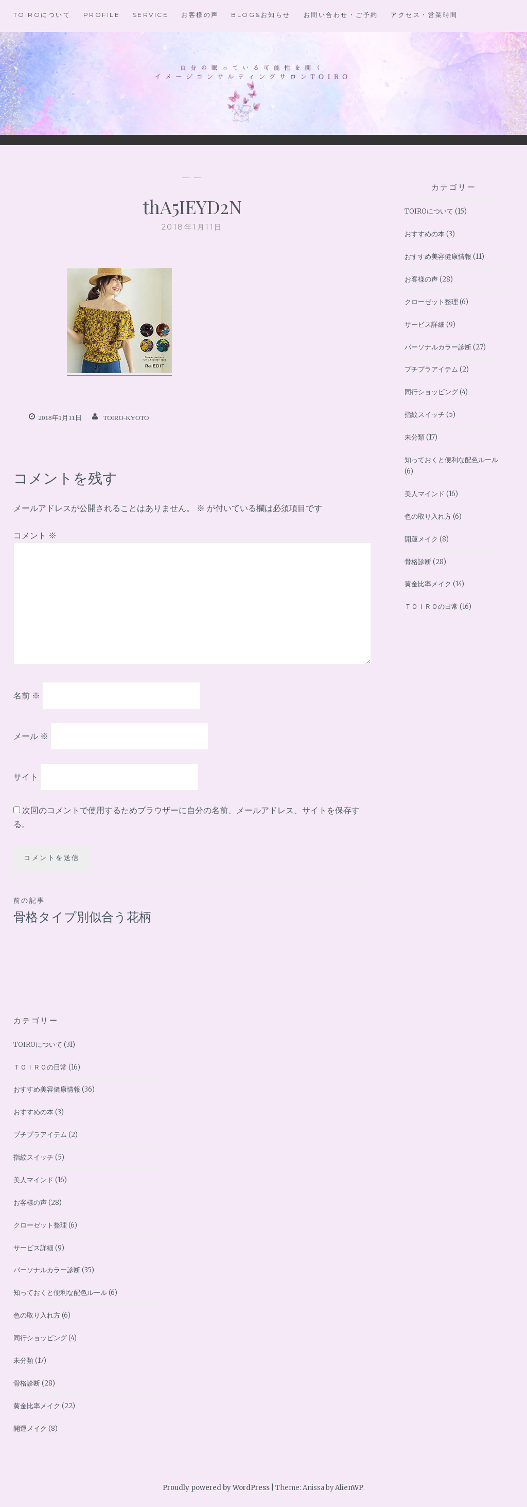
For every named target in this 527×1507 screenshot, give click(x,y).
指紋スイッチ (425, 414)
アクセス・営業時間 (424, 15)
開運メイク (421, 539)
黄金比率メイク (428, 584)
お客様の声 (200, 15)
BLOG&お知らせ (261, 15)
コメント (35, 535)
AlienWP (349, 1487)
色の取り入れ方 (428, 516)
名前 (26, 695)
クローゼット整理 (431, 301)
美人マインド (425, 493)
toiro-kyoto (126, 417)
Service (151, 15)
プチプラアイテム (431, 369)
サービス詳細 (425, 324)
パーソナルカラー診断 (438, 347)
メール (30, 736)
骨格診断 (418, 561)
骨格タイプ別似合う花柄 (102, 909)
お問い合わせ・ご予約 (341, 15)
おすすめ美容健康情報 (438, 256)
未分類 (415, 437)
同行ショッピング (431, 392)
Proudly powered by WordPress (216, 1487)
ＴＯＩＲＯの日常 (431, 606)
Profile (101, 15)
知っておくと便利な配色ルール (451, 459)
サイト (25, 776)
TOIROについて (42, 15)
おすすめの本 (425, 234)
